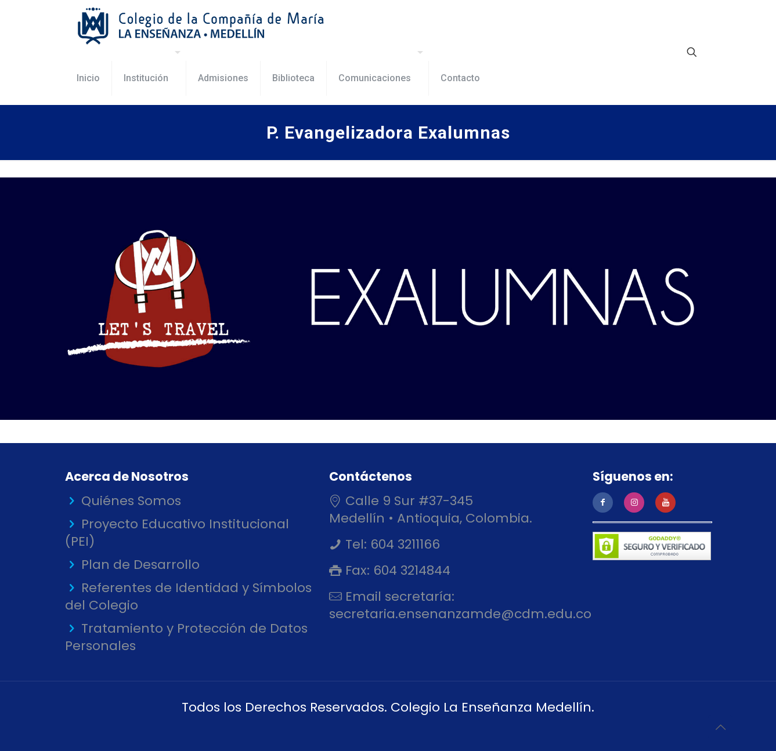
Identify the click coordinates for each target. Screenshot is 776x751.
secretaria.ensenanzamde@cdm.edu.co (460, 614)
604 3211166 (403, 544)
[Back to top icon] (720, 727)
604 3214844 (410, 570)
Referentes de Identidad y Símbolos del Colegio (188, 596)
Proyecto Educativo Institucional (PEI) (177, 532)
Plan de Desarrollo (140, 565)
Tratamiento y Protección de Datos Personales (186, 637)
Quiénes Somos (131, 501)
